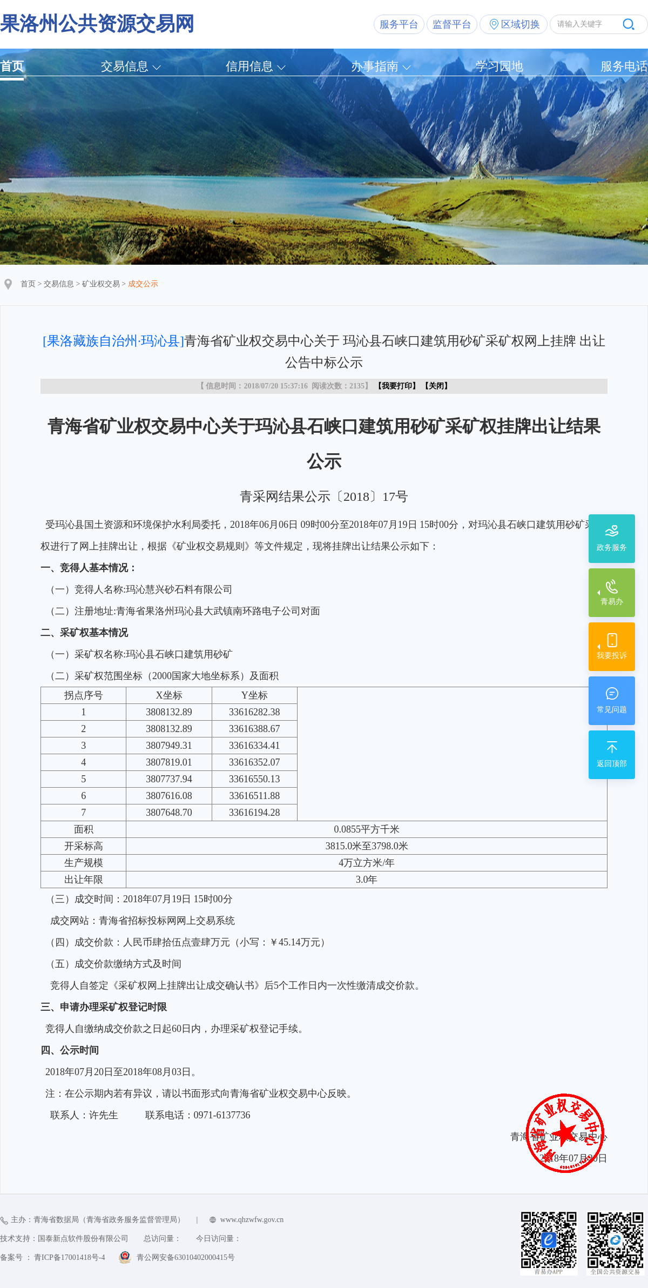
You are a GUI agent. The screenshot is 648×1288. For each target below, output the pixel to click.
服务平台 (399, 24)
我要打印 (397, 386)
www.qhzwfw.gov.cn (252, 1220)
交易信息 (124, 66)
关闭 (436, 386)
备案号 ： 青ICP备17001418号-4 (52, 1257)
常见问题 (612, 710)
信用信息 (249, 66)
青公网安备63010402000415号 (186, 1257)
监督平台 (452, 24)
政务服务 (612, 548)
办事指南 (375, 66)
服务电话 (624, 66)
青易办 (611, 602)
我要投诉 (612, 656)
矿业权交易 (101, 284)
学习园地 (499, 66)
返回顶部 (612, 764)
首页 (12, 66)
